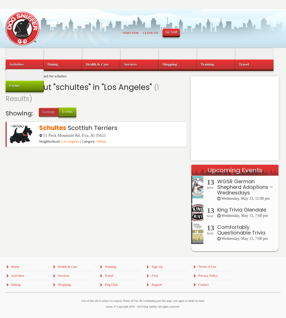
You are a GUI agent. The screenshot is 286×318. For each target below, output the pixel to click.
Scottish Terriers (78, 128)
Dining (52, 64)
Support (156, 285)
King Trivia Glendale (241, 209)
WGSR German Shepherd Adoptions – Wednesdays (245, 187)
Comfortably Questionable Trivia (241, 230)
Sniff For (131, 32)
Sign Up (157, 267)
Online (101, 141)
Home (15, 267)
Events (67, 112)
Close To (150, 32)
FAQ (154, 276)
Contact (203, 285)
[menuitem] (25, 64)
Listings (48, 112)
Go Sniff (171, 32)
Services (130, 64)
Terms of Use (207, 267)
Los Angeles (70, 141)
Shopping (169, 64)
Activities (16, 64)
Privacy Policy (208, 276)
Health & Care (97, 64)
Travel (244, 64)
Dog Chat (111, 285)
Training (207, 64)
